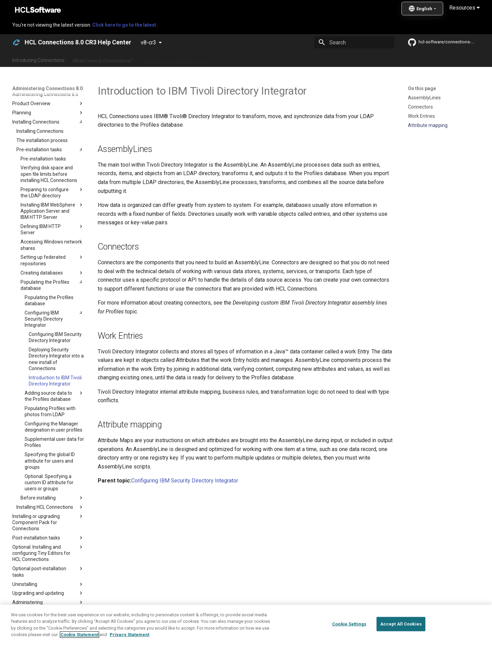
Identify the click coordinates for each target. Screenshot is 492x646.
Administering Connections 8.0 (174, 59)
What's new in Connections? (103, 59)
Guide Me (355, 59)
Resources (464, 7)
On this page (422, 88)
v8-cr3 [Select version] (148, 42)
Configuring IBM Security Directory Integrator (184, 480)
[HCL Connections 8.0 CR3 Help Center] (16, 42)
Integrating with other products (304, 59)
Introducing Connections (38, 59)
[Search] (354, 42)
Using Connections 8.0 (238, 59)
